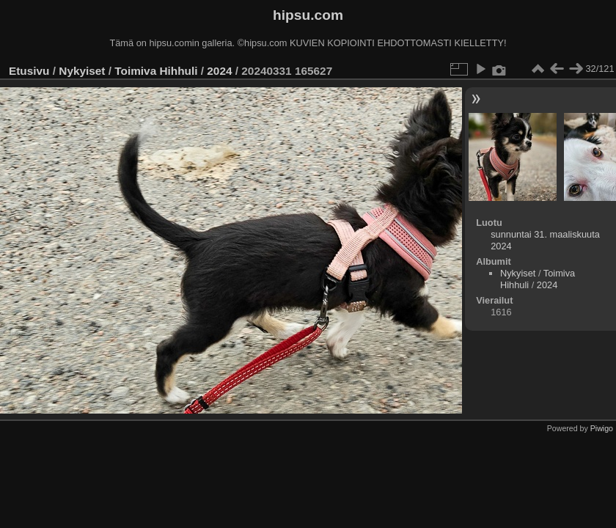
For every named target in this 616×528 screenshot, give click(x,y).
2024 (219, 71)
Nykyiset (82, 71)
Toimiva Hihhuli (155, 71)
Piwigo (601, 428)
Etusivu (29, 71)
